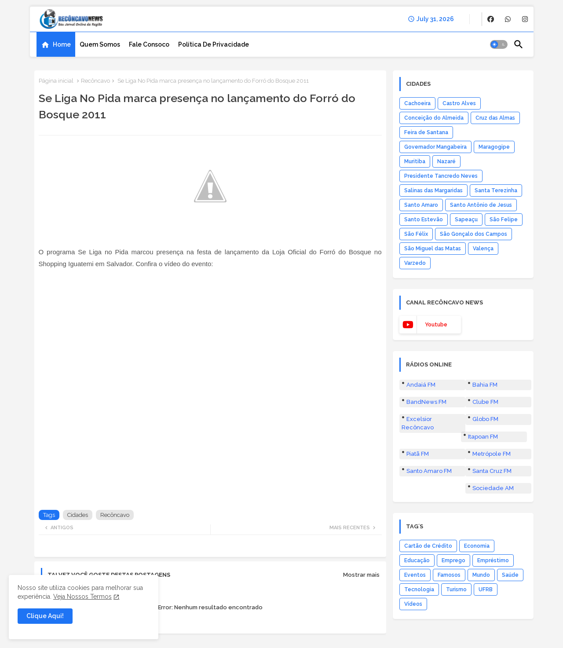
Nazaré (446, 161)
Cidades (77, 515)
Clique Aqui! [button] (45, 615)
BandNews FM (426, 402)
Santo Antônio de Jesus (481, 205)
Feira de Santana (426, 132)
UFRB (486, 589)
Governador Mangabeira (435, 147)
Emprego (453, 560)
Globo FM (485, 419)
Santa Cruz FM (492, 471)
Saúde (510, 575)
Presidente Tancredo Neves (441, 176)
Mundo (481, 575)
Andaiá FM (420, 384)
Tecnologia (419, 589)
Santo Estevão (423, 219)
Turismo (456, 589)
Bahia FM (484, 384)
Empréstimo (493, 560)
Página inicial (56, 80)
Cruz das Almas (495, 118)
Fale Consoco (149, 44)
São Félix (416, 234)
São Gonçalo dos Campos (473, 234)
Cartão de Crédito (428, 546)
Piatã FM (417, 453)
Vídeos (413, 604)
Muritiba (414, 161)
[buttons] (490, 19)
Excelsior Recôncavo (418, 423)
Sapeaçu (466, 219)
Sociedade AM (493, 488)
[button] (499, 44)
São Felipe (504, 219)
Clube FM (485, 402)
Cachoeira (417, 103)
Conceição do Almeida (434, 118)
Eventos (415, 575)
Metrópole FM (491, 453)
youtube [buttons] (436, 325)
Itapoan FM (483, 436)
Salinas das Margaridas (433, 190)
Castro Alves (459, 103)
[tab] (56, 44)
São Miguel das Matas (432, 248)
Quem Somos (100, 44)
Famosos (449, 575)
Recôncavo (95, 80)
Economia (477, 546)
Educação (417, 560)
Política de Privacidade (213, 44)
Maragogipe (494, 147)
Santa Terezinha (496, 190)
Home (62, 44)
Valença (483, 248)
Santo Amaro (421, 205)
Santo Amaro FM (429, 471)
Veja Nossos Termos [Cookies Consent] (82, 596)
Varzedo (415, 263)
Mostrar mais (361, 574)
